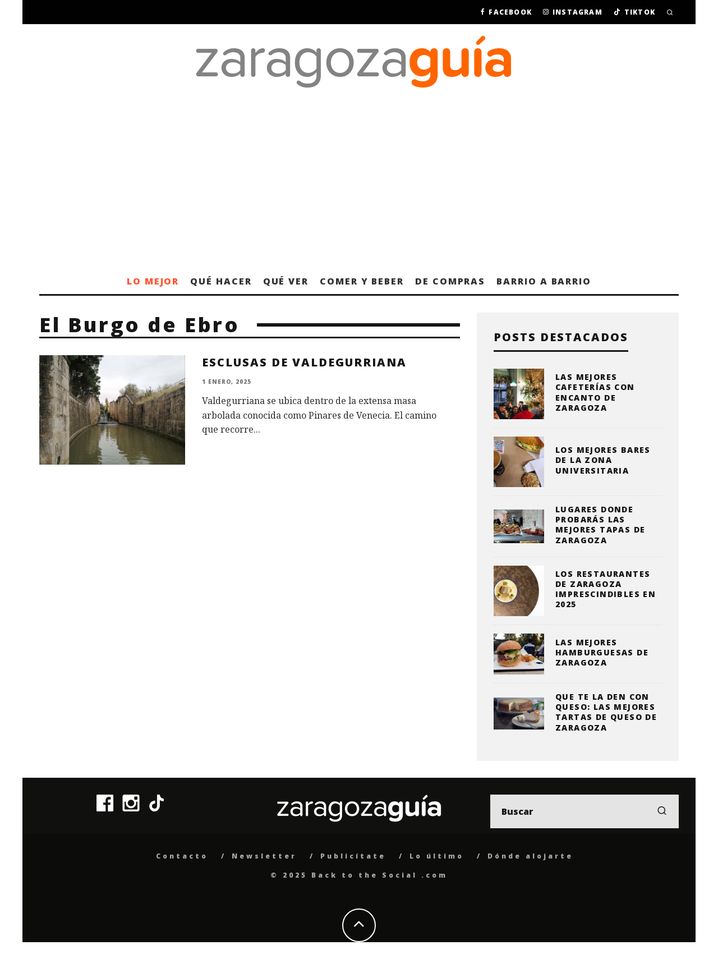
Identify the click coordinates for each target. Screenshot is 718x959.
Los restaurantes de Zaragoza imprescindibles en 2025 (605, 589)
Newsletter (264, 856)
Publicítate (353, 856)
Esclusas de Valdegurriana (304, 362)
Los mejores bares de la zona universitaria (603, 459)
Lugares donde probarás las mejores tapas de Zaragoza (600, 524)
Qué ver (286, 281)
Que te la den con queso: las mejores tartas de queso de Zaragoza (606, 712)
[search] (662, 811)
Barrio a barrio (543, 281)
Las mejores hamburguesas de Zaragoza (601, 652)
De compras (450, 281)
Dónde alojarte (530, 856)
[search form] (584, 811)
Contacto (182, 856)
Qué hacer (220, 281)
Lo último (436, 856)
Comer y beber (362, 281)
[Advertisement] (359, 184)
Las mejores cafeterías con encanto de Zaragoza (595, 392)
